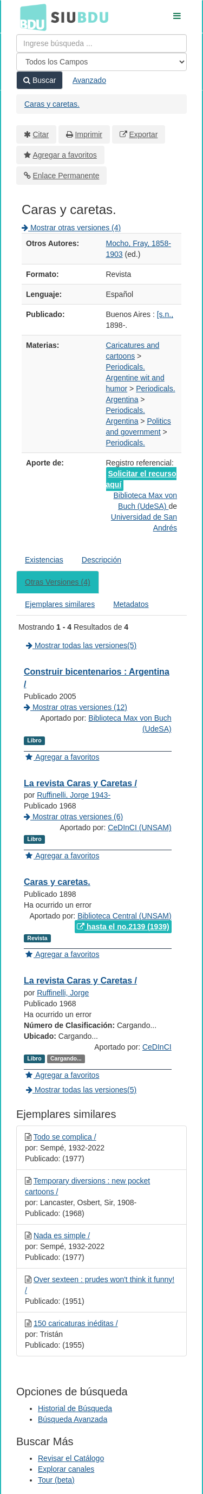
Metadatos (130, 604)
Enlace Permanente (66, 175)
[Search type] (101, 62)
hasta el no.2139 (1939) (123, 926)
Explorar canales (66, 1469)
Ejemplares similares (60, 604)
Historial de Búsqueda (75, 1408)
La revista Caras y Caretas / (80, 783)
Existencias (44, 559)
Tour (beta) (56, 1480)
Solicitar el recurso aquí (141, 479)
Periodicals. (125, 367)
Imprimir (88, 134)
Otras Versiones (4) (57, 582)
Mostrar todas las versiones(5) (81, 645)
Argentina (122, 399)
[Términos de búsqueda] (101, 43)
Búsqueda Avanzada (72, 1419)
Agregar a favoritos (65, 155)
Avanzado (89, 80)
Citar (41, 134)
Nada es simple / (62, 1235)
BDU (30, 17)
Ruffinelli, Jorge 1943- (73, 795)
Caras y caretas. (52, 104)
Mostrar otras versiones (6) (73, 816)
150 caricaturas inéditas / (76, 1323)
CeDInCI (157, 1047)
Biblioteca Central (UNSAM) (124, 915)
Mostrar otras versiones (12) (75, 707)
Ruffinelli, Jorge (63, 992)
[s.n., (165, 314)
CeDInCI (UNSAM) (139, 827)
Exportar (143, 134)
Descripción (101, 559)
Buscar (39, 80)
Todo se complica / (65, 1137)
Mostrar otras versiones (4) (71, 227)
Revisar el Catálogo (71, 1458)
